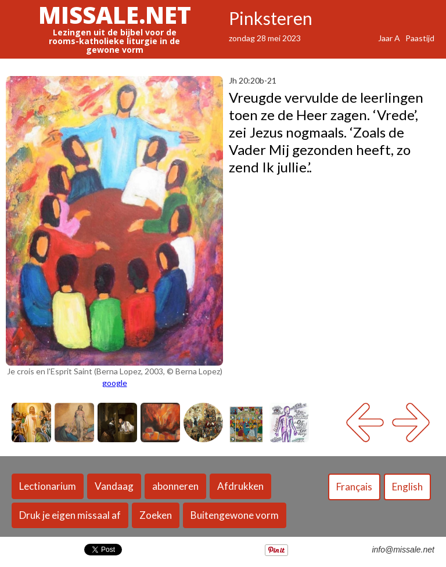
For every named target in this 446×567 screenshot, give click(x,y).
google (114, 383)
